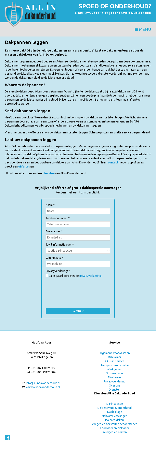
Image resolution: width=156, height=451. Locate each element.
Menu (143, 29)
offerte (23, 166)
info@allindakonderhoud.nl (43, 383)
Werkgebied (114, 369)
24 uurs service (114, 361)
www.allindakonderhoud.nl (43, 387)
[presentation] (76, 286)
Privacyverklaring (114, 381)
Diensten (114, 389)
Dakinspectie (114, 403)
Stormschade (114, 373)
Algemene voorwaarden (115, 353)
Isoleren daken (114, 420)
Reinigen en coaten (115, 432)
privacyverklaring (90, 275)
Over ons (114, 385)
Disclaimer (114, 357)
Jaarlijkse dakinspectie (114, 365)
